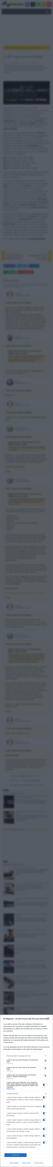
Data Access (26, 1163)
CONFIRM (15, 1155)
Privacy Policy (38, 1163)
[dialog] (26, 1091)
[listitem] (26, 1056)
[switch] (44, 1061)
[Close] (49, 1019)
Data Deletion (14, 1163)
